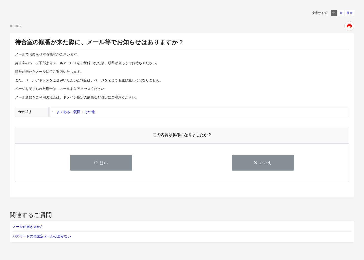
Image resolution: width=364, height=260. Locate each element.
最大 (349, 13)
